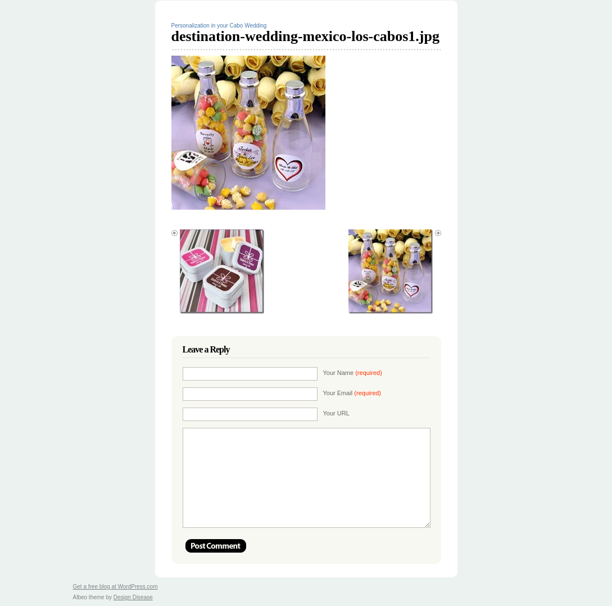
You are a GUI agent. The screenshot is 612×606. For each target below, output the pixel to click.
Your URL (336, 413)
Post (215, 546)
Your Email (352, 393)
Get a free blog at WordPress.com (115, 587)
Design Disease (133, 597)
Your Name (352, 372)
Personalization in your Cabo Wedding (219, 25)
